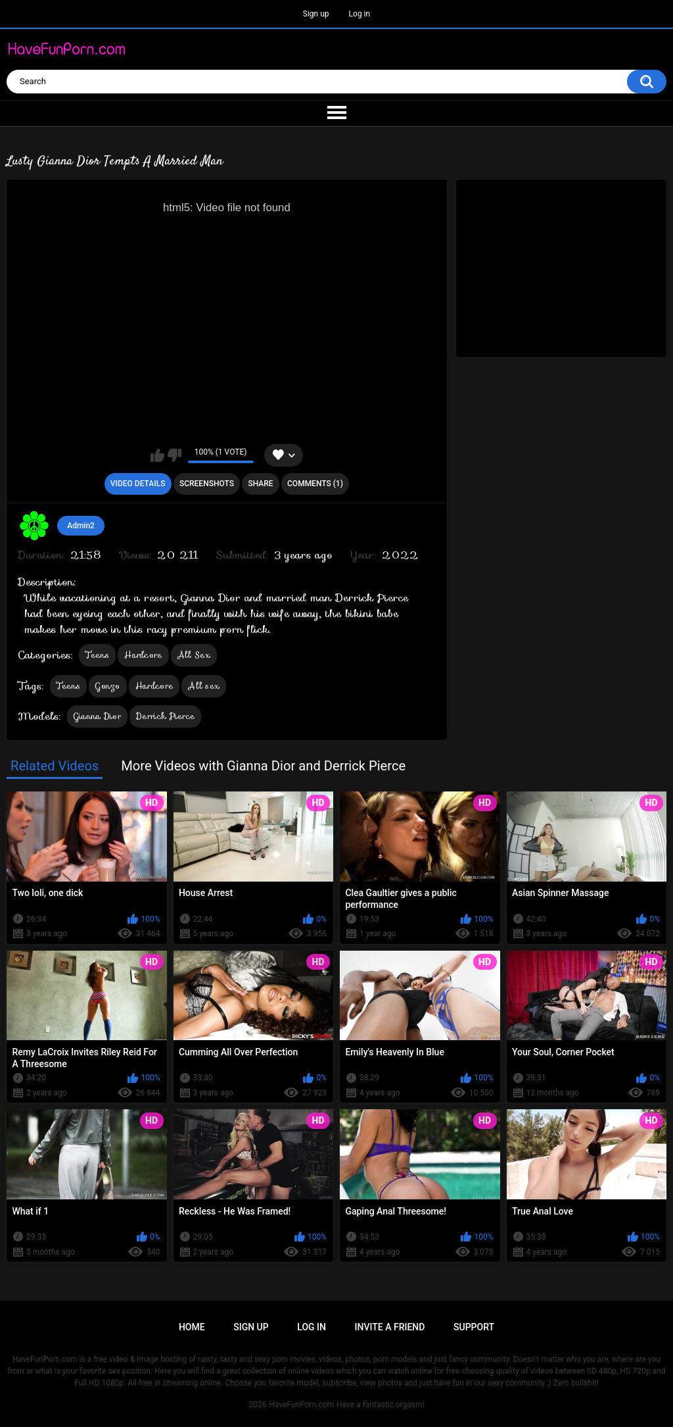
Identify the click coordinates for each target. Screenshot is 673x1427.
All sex (204, 686)
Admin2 (81, 525)
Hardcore (143, 655)
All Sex (193, 655)
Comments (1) (315, 483)
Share (260, 483)
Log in (360, 13)
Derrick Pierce (165, 716)
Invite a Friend (390, 1327)
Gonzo (107, 686)
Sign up (316, 13)
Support (473, 1327)
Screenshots (206, 483)
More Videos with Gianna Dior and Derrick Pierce (263, 766)
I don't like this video (174, 455)
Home (192, 1327)
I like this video (157, 455)
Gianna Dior (97, 716)
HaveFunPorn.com (301, 1404)
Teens (97, 655)
